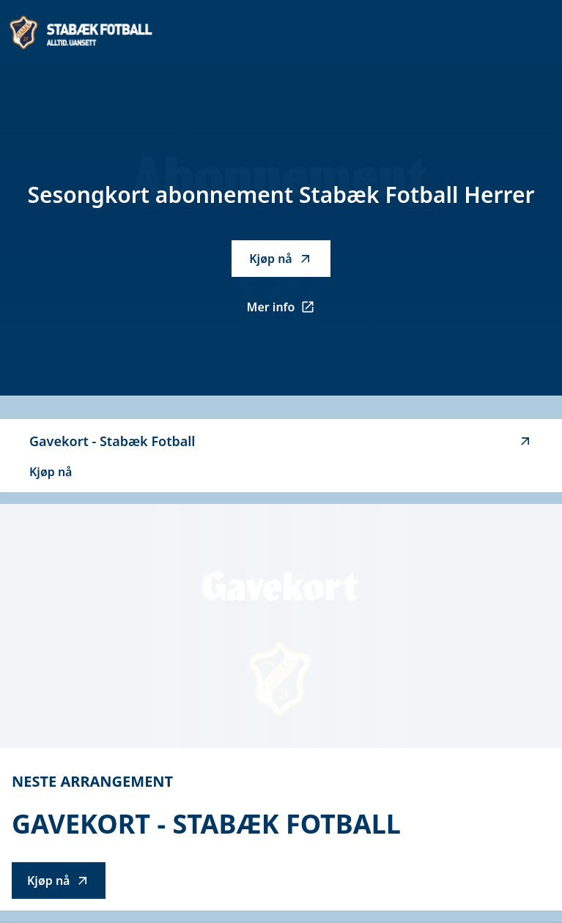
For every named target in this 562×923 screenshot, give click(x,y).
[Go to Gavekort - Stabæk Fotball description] (281, 626)
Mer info (289, 311)
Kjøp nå (280, 259)
